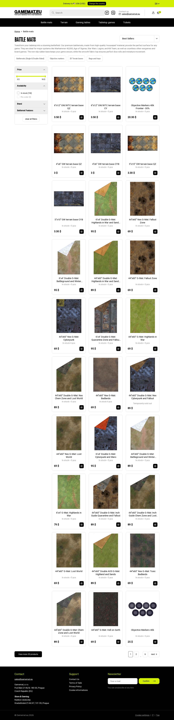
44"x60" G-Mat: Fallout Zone (142, 278)
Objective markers (54, 58)
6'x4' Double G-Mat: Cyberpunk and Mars (105, 455)
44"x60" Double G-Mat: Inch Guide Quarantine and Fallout (105, 514)
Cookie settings (142, 715)
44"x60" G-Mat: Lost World (68, 571)
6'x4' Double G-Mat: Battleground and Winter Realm (69, 280)
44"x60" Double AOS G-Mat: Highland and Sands (106, 573)
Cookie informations (78, 690)
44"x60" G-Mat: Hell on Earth (105, 630)
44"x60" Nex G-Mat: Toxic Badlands (143, 573)
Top (158, 715)
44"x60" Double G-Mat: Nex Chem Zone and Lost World (69, 397)
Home (17, 31)
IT (153, 715)
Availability (21, 86)
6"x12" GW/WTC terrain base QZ (68, 107)
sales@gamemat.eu (23, 679)
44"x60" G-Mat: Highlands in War (142, 338)
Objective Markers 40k (142, 630)
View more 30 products (28, 654)
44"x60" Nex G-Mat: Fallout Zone (142, 221)
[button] (157, 3)
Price (19, 69)
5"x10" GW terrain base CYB (69, 219)
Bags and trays (92, 58)
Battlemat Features (25, 110)
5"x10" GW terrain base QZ (142, 164)
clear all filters (31, 119)
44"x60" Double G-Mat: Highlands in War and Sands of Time (105, 280)
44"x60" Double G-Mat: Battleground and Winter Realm (142, 456)
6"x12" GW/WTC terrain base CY (105, 107)
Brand (19, 104)
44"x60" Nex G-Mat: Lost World (68, 455)
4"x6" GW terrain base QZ (69, 164)
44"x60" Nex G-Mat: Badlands (106, 397)
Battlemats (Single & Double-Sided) (27, 58)
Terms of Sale (75, 683)
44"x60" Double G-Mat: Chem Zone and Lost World (69, 631)
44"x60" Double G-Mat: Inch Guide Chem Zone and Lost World (142, 514)
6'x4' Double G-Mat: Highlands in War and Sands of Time (105, 221)
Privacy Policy (75, 686)
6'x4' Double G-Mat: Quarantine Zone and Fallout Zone (105, 338)
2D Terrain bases (74, 58)
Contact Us (74, 679)
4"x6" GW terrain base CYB (105, 164)
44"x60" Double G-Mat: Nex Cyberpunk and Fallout (142, 397)
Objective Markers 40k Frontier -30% (142, 107)
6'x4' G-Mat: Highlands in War (68, 514)
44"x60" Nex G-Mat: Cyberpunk (69, 338)
